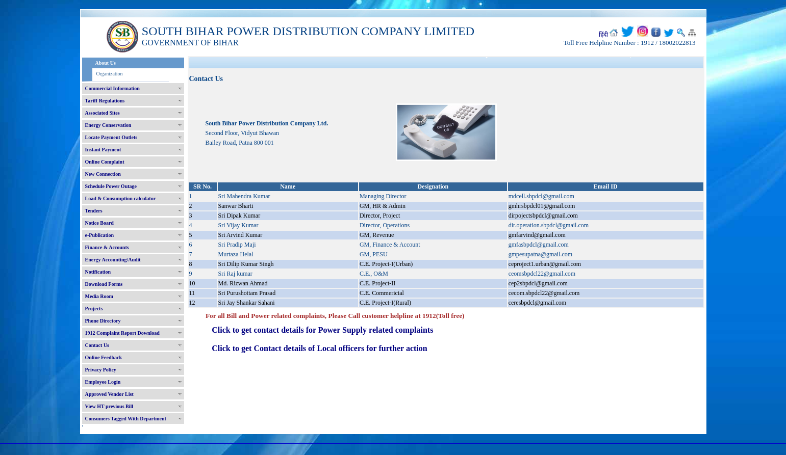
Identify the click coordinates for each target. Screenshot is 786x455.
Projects (94, 308)
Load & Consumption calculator (120, 198)
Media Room (99, 296)
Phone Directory (103, 321)
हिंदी (603, 34)
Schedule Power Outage (111, 186)
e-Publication (99, 235)
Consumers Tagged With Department (125, 418)
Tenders (94, 210)
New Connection (103, 174)
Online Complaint (104, 162)
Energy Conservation (108, 125)
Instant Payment (103, 149)
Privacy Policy (100, 369)
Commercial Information (112, 88)
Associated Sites (102, 113)
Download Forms (104, 284)
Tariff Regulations (105, 100)
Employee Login (103, 382)
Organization (109, 73)
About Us (105, 63)
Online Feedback (103, 357)
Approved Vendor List (109, 394)
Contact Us (97, 345)
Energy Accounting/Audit (113, 259)
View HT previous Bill (109, 406)
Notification (98, 272)
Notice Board (99, 223)
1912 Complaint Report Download (122, 333)
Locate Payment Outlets (111, 137)
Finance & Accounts (107, 247)
